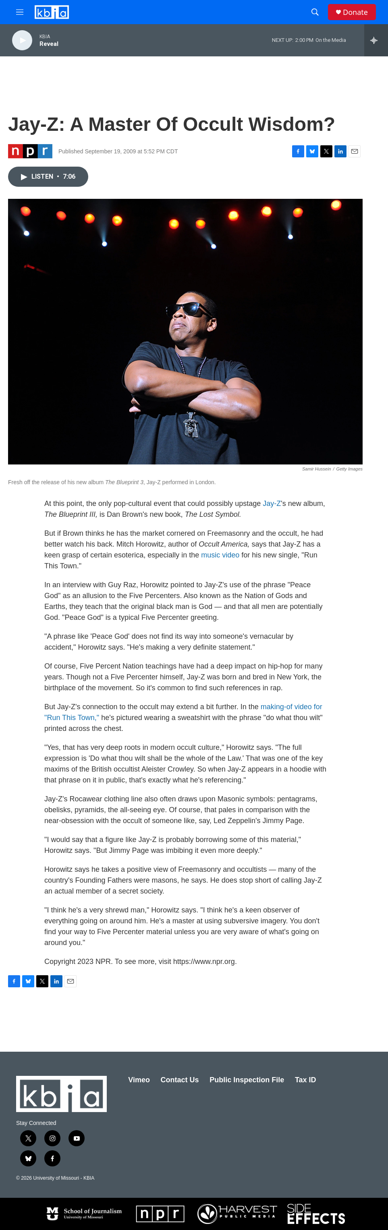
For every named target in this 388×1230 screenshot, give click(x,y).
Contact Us (180, 1080)
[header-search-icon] (315, 12)
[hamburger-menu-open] (19, 12)
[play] (22, 40)
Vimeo (139, 1080)
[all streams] (376, 40)
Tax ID (305, 1080)
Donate (355, 12)
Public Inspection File (247, 1080)
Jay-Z (272, 503)
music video (220, 555)
